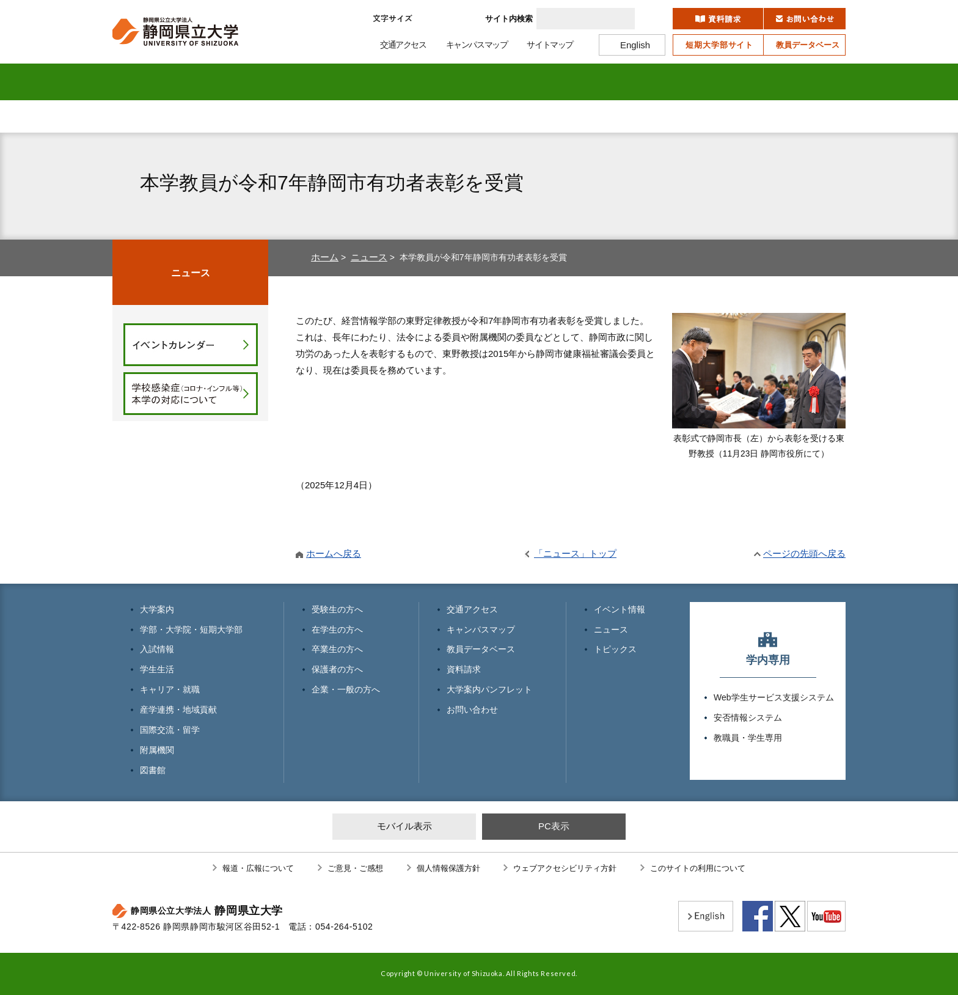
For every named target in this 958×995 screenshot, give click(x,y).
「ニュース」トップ (575, 553)
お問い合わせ (472, 709)
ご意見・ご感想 (355, 868)
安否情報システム (748, 717)
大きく (462, 18)
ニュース (369, 257)
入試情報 (316, 82)
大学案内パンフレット (489, 689)
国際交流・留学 (642, 82)
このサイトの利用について (697, 868)
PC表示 (553, 826)
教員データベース (481, 649)
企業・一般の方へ (662, 116)
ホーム (324, 257)
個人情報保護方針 (448, 868)
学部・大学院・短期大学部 (191, 629)
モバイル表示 (404, 826)
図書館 (805, 82)
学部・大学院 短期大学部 (235, 82)
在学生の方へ (296, 116)
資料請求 (464, 669)
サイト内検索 (509, 18)
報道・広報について (258, 868)
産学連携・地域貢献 (560, 82)
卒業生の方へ (418, 116)
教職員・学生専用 (748, 738)
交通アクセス (472, 609)
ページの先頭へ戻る (804, 553)
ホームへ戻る (333, 553)
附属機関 (723, 82)
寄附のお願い (772, 116)
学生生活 (398, 82)
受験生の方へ (173, 116)
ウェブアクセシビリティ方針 (564, 868)
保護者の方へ (540, 116)
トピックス (615, 649)
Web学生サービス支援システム (774, 697)
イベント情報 (619, 609)
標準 (431, 18)
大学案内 (153, 82)
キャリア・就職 (479, 82)
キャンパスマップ (481, 629)
